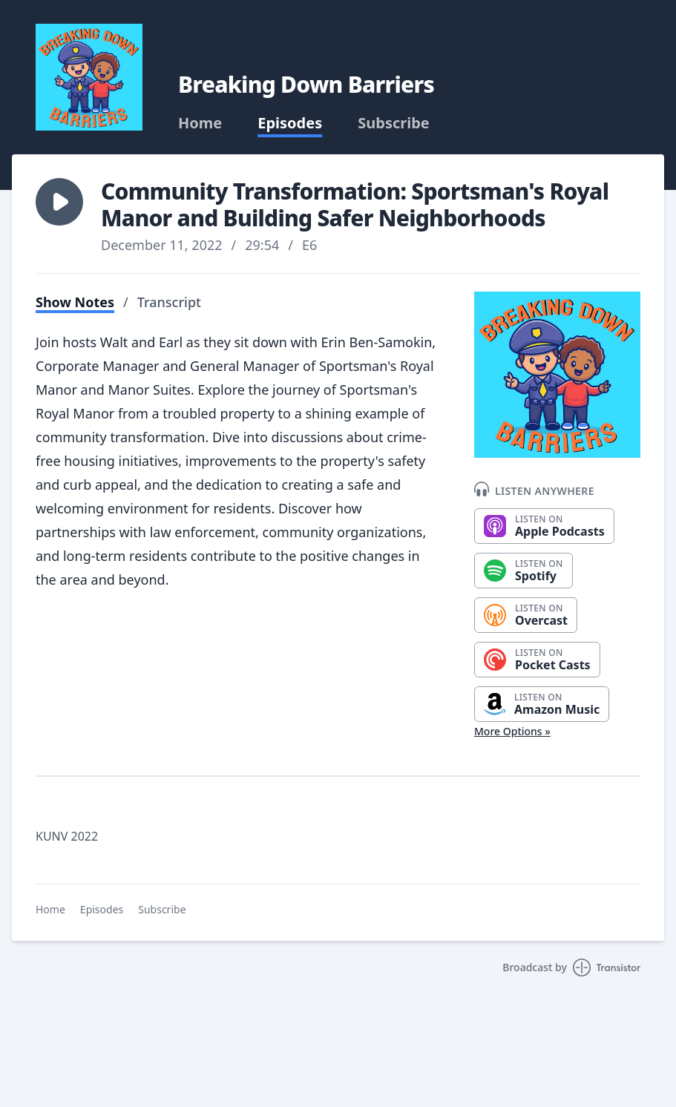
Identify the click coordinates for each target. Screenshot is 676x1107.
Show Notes (75, 302)
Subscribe (394, 123)
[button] (59, 202)
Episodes (289, 123)
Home (200, 123)
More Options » (512, 731)
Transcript (169, 302)
